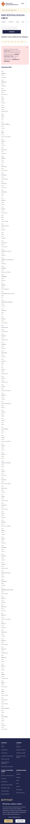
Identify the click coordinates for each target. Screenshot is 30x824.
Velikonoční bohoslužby (7, 756)
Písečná (3, 209)
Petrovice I (4, 183)
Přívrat (3, 683)
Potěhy (3, 471)
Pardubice (3, 82)
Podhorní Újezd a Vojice (7, 293)
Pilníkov (3, 200)
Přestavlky (4, 632)
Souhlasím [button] (20, 821)
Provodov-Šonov (6, 573)
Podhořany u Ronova (7, 302)
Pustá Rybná (4, 716)
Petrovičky (4, 192)
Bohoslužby (19, 789)
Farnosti (10, 22)
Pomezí (3, 446)
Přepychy (3, 615)
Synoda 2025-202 (4, 759)
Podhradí (3, 310)
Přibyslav (3, 649)
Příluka (3, 666)
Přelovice (3, 606)
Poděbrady (4, 276)
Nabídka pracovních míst (7, 766)
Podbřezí (3, 268)
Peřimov (3, 158)
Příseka (3, 674)
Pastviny (3, 90)
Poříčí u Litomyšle (6, 463)
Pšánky (3, 691)
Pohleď (3, 378)
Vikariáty (3, 22)
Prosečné (3, 547)
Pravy (2, 513)
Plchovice (4, 242)
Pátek (2, 99)
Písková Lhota (5, 226)
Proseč (3, 530)
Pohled (3, 369)
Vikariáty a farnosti (21, 749)
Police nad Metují (6, 403)
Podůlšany (4, 353)
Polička (3, 412)
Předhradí (3, 581)
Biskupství (18, 746)
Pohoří (3, 386)
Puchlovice (4, 700)
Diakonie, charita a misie (6, 784)
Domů (3, 10)
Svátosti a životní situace (7, 775)
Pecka (2, 116)
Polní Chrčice (4, 429)
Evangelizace (4, 781)
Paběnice (3, 73)
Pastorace (3, 778)
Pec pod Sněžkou (5, 124)
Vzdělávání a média (5, 788)
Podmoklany (4, 327)
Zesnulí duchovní (20, 792)
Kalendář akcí (4, 749)
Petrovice (3, 166)
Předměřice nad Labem (7, 590)
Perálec (3, 141)
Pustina (3, 725)
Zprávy (2, 746)
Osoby (17, 22)
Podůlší (3, 361)
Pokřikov (3, 395)
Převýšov (3, 640)
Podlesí (3, 319)
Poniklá (3, 454)
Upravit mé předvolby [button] (14, 817)
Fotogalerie (4, 753)
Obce (23, 22)
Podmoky (3, 336)
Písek (2, 217)
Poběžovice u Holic (6, 251)
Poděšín (3, 285)
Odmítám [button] (8, 821)
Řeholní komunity (5, 794)
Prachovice (4, 488)
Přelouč (3, 598)
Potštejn (3, 479)
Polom (3, 437)
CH (22, 41)
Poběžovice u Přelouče (7, 259)
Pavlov (3, 107)
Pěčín (2, 132)
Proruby (3, 522)
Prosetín (3, 556)
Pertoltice (4, 149)
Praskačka (4, 505)
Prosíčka (3, 564)
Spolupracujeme (5, 791)
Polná (2, 420)
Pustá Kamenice (5, 708)
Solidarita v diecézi (20, 753)
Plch (2, 234)
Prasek (3, 496)
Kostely (18, 786)
